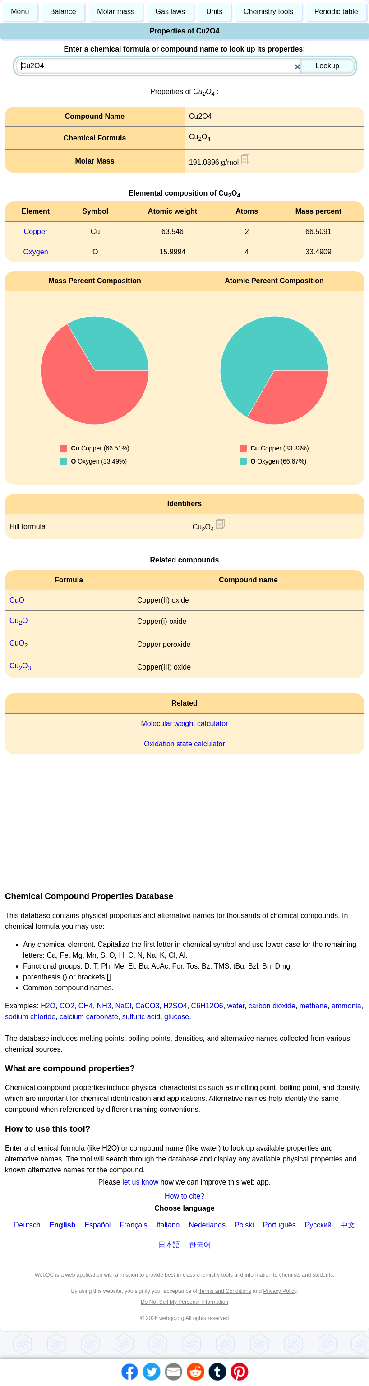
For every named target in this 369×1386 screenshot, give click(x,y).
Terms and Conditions (225, 1291)
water (235, 1006)
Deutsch (27, 1225)
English (63, 1225)
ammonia (346, 1006)
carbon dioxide (272, 1006)
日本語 (169, 1245)
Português (279, 1225)
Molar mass (115, 11)
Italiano (168, 1225)
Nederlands (207, 1225)
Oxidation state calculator (184, 744)
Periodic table (336, 11)
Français (133, 1225)
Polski (244, 1225)
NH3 (104, 1006)
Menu (20, 11)
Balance (63, 11)
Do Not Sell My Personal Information (184, 1302)
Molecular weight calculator (184, 723)
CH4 (85, 1006)
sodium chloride (30, 1017)
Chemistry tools (268, 11)
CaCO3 (147, 1006)
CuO (16, 600)
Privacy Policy (279, 1291)
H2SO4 (175, 1006)
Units (214, 11)
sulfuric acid (141, 1017)
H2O (48, 1006)
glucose (176, 1017)
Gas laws (170, 11)
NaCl (123, 1006)
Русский (318, 1225)
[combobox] (184, 66)
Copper (35, 231)
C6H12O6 (207, 1006)
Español (97, 1225)
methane (313, 1006)
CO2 (67, 1006)
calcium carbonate (89, 1017)
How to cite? (184, 1196)
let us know (140, 1182)
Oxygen (35, 252)
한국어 (200, 1245)
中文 (348, 1225)
